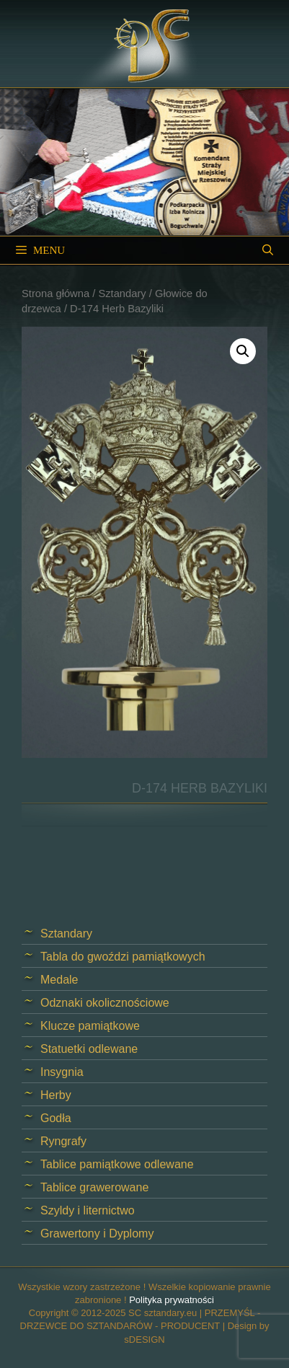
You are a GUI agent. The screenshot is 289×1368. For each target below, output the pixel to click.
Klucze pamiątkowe (90, 1026)
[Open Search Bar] (267, 250)
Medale (59, 980)
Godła (55, 1118)
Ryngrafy (63, 1141)
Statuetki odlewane (89, 1049)
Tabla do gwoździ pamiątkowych (122, 956)
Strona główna (55, 293)
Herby (55, 1095)
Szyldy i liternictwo (87, 1210)
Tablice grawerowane (94, 1187)
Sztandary (122, 293)
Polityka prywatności (171, 1299)
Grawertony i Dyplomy (97, 1233)
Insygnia (62, 1072)
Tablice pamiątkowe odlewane (117, 1164)
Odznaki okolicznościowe (104, 1003)
